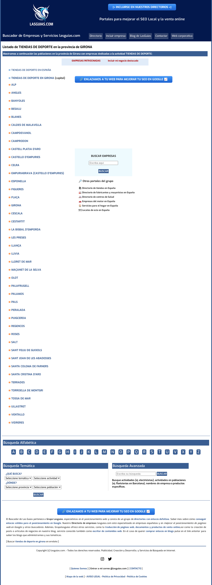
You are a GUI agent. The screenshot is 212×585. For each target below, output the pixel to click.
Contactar (161, 36)
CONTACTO (135, 568)
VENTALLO (17, 414)
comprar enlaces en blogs (160, 531)
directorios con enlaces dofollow (151, 519)
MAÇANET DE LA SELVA (26, 270)
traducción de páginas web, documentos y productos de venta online (142, 527)
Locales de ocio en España (96, 210)
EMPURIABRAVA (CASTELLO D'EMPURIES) (37, 173)
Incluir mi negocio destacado (123, 60)
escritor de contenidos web (107, 531)
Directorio (96, 36)
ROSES (15, 334)
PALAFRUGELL (20, 286)
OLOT (14, 278)
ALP (13, 85)
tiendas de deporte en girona (30, 541)
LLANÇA (16, 245)
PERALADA (18, 310)
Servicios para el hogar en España (100, 205)
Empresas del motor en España (98, 201)
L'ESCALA (17, 213)
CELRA (15, 165)
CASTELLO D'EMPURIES (25, 157)
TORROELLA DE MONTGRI (27, 390)
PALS (14, 302)
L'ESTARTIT (18, 221)
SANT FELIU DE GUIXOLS (26, 350)
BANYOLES (18, 101)
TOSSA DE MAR (21, 398)
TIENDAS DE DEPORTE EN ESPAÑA (31, 70)
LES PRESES (18, 237)
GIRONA (16, 205)
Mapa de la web (74, 576)
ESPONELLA (18, 181)
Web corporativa (182, 36)
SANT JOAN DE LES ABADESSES (31, 358)
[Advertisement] (137, 113)
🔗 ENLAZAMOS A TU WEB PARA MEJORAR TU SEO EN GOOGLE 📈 (124, 79)
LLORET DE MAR (21, 262)
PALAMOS (17, 294)
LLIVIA (15, 254)
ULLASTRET (18, 406)
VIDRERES (17, 422)
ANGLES (16, 93)
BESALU (16, 109)
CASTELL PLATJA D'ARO (26, 149)
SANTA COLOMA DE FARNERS (29, 366)
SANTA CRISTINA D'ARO (26, 374)
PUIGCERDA (18, 318)
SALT (14, 342)
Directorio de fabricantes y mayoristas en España (108, 192)
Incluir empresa (116, 36)
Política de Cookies (137, 576)
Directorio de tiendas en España (99, 188)
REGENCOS (18, 326)
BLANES (16, 117)
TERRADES (18, 382)
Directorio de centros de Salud (98, 196)
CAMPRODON (19, 141)
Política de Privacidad (113, 576)
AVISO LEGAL (93, 576)
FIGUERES (17, 189)
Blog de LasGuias (140, 36)
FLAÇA (15, 197)
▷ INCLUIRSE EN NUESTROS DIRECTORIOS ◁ (142, 7)
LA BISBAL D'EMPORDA (26, 229)
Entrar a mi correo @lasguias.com (108, 568)
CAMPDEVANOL (21, 133)
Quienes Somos (79, 568)
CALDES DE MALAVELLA (26, 125)
